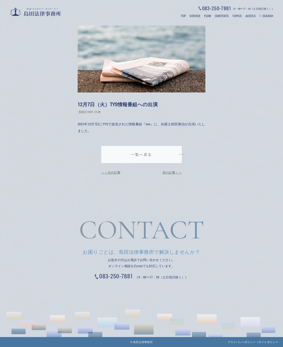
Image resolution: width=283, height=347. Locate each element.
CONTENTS (222, 16)
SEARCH (268, 16)
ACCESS (250, 16)
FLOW (207, 16)
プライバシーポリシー (242, 342)
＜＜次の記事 (110, 172)
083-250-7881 (116, 276)
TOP (183, 16)
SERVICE (194, 16)
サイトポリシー (268, 342)
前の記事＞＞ (172, 172)
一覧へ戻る (141, 154)
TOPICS (237, 16)
